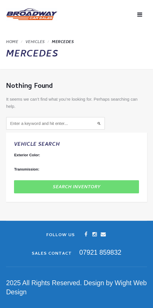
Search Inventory (76, 187)
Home (12, 42)
